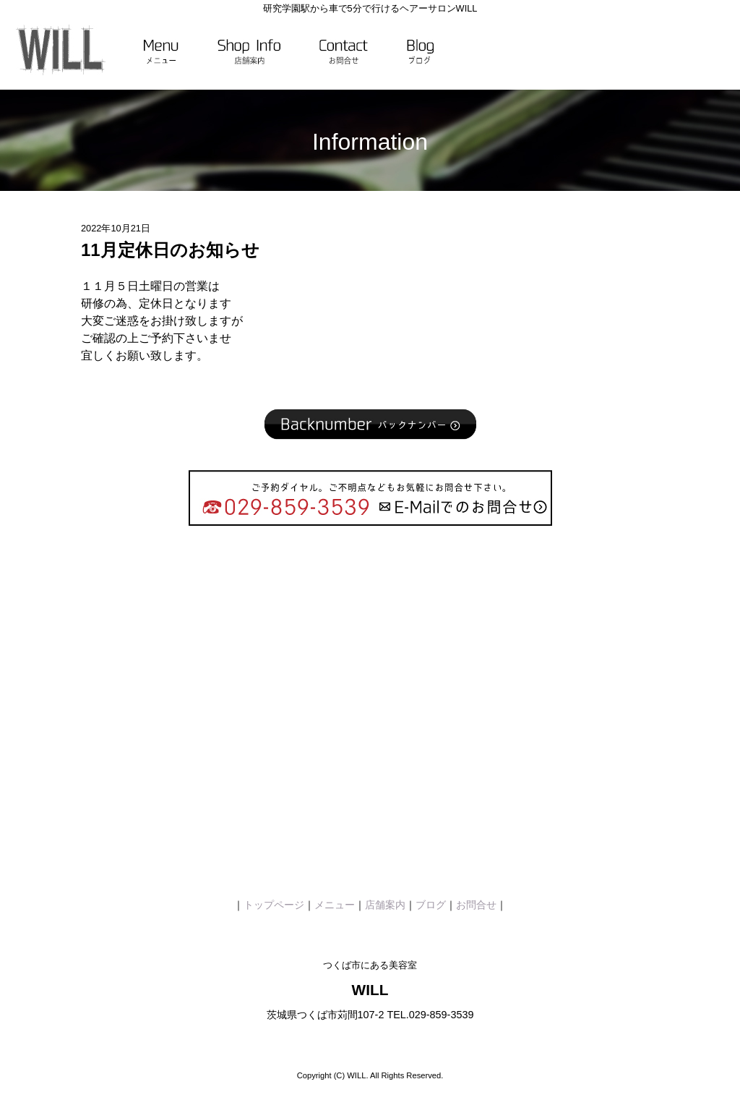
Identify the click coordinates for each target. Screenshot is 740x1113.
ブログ (431, 905)
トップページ (274, 905)
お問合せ (476, 905)
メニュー (334, 905)
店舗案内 (385, 905)
